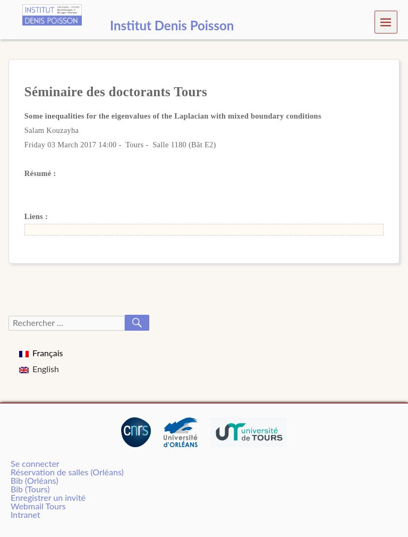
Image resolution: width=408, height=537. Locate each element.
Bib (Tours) (30, 489)
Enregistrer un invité (48, 497)
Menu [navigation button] (386, 21)
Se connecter (35, 463)
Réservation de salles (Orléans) (67, 472)
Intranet (25, 514)
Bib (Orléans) (34, 480)
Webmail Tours (38, 506)
